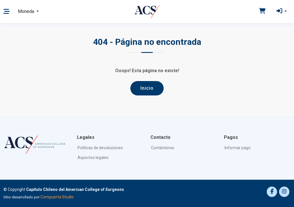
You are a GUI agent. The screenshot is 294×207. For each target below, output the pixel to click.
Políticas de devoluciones (100, 148)
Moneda (26, 11)
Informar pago (238, 148)
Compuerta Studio (57, 197)
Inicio (147, 88)
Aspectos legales (93, 158)
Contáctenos (162, 148)
